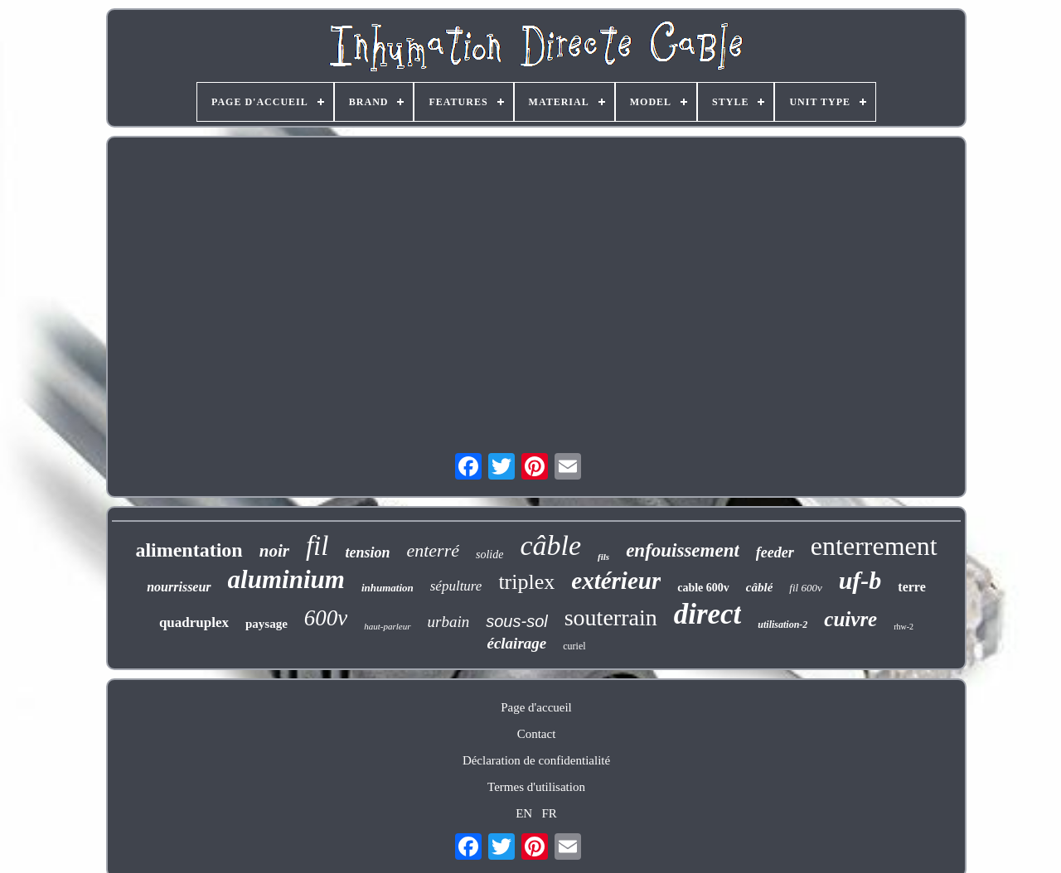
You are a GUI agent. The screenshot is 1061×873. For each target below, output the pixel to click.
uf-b (860, 580)
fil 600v (805, 587)
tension (367, 552)
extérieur (616, 580)
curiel (574, 646)
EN (524, 813)
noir (274, 551)
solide (489, 554)
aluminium (286, 579)
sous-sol (516, 621)
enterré (432, 550)
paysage (266, 623)
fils (603, 557)
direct (708, 614)
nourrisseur (179, 587)
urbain (449, 621)
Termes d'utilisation (536, 786)
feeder (775, 552)
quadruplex (194, 622)
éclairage (516, 643)
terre (911, 587)
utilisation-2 (782, 624)
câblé (759, 587)
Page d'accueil (536, 707)
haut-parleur (387, 626)
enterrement (874, 546)
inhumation (387, 587)
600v (325, 617)
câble (550, 545)
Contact (536, 733)
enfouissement (682, 550)
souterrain (610, 617)
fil (317, 546)
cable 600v (703, 587)
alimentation (188, 550)
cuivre (850, 619)
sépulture (456, 586)
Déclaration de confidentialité (536, 760)
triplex (526, 582)
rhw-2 (903, 626)
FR (548, 813)
